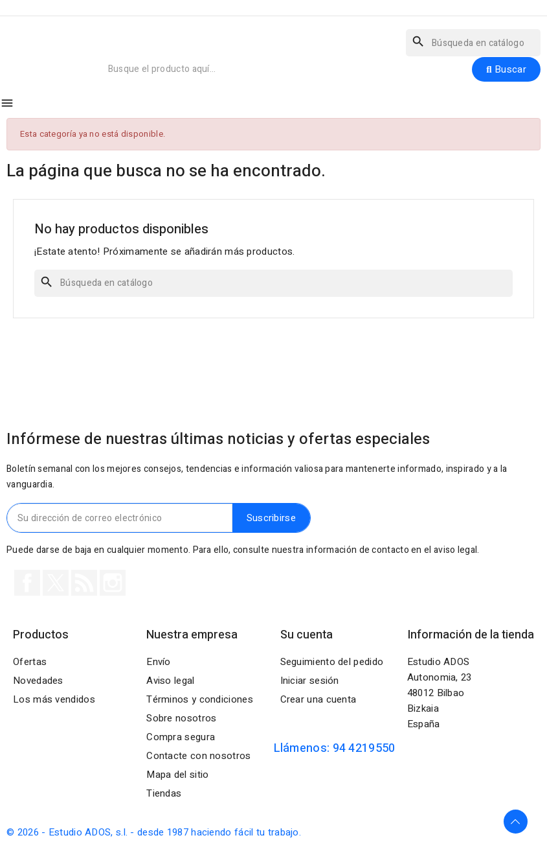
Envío (158, 662)
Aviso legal (170, 680)
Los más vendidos (54, 699)
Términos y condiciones (199, 699)
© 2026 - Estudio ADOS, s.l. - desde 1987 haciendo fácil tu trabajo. (153, 832)
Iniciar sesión (309, 680)
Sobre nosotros (181, 718)
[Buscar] (473, 42)
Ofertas (30, 662)
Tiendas (163, 793)
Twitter (56, 583)
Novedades (38, 680)
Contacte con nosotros (198, 756)
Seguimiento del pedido (332, 662)
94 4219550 (364, 748)
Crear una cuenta (318, 699)
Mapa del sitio (177, 774)
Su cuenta (306, 635)
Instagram (113, 583)
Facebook (27, 583)
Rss (84, 583)
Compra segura (180, 737)
